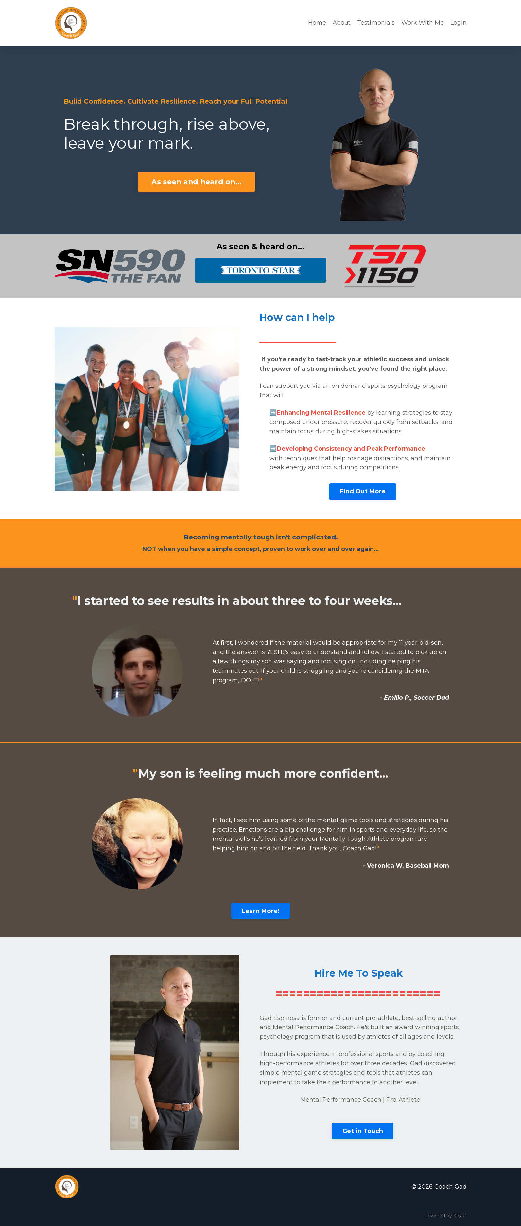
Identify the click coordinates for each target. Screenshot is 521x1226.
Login (458, 22)
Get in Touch (362, 1131)
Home (317, 22)
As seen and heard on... (196, 182)
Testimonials (376, 22)
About (342, 22)
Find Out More (363, 491)
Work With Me (422, 22)
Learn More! (261, 911)
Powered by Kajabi (445, 1216)
